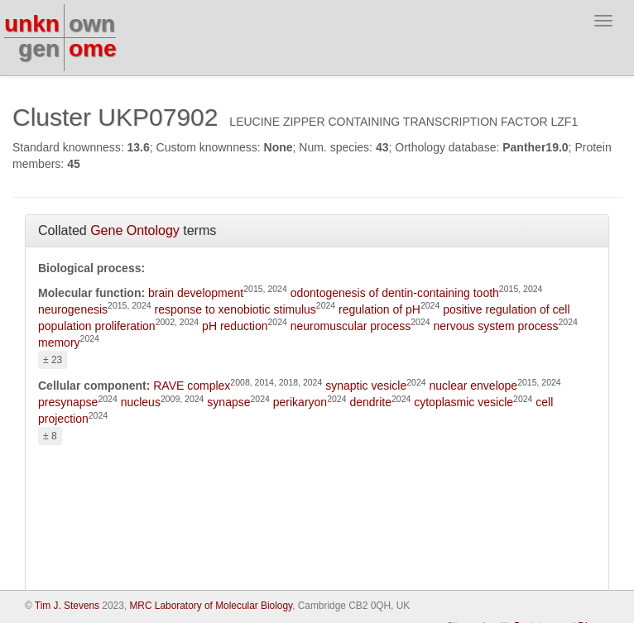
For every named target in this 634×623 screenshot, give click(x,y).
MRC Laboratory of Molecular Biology (210, 605)
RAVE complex (191, 385)
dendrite (370, 402)
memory (59, 342)
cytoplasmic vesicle (463, 402)
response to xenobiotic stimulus (235, 309)
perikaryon (300, 402)
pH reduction (234, 326)
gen (39, 48)
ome (93, 48)
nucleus (141, 402)
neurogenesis (73, 309)
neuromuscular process (351, 326)
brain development (195, 293)
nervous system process (496, 326)
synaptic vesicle (365, 385)
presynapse (68, 402)
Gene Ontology (135, 230)
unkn (32, 23)
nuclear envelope (473, 385)
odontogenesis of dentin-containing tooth (395, 293)
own (92, 23)
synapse (228, 402)
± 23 (52, 360)
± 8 (50, 436)
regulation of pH (379, 309)
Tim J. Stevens (67, 605)
